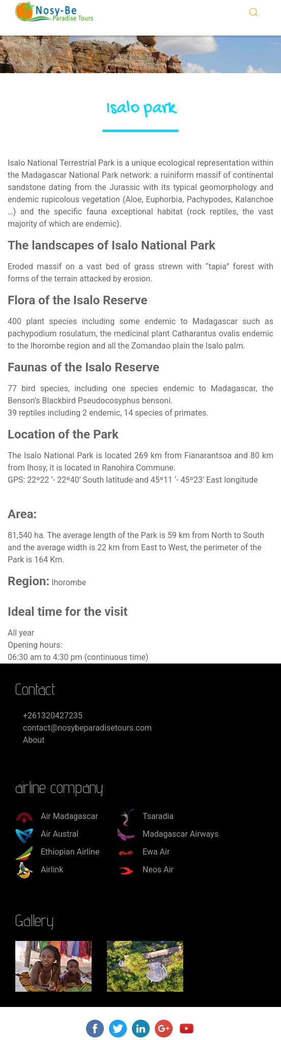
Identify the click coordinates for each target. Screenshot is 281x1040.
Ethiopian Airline (57, 852)
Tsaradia (145, 816)
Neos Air (145, 869)
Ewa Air (143, 852)
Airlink (39, 869)
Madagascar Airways (167, 834)
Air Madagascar (56, 816)
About (34, 740)
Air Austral (46, 834)
